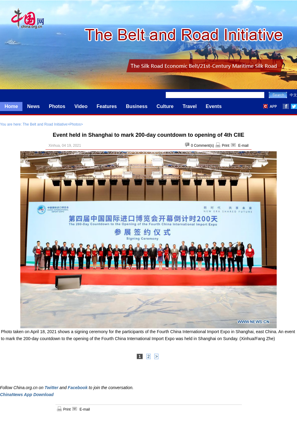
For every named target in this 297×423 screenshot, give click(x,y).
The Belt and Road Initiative (45, 124)
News (33, 106)
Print (225, 145)
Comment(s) (204, 145)
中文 (293, 95)
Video (80, 106)
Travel (190, 106)
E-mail (243, 145)
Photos (57, 106)
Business (136, 106)
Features (107, 106)
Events (214, 106)
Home (11, 106)
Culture (165, 106)
